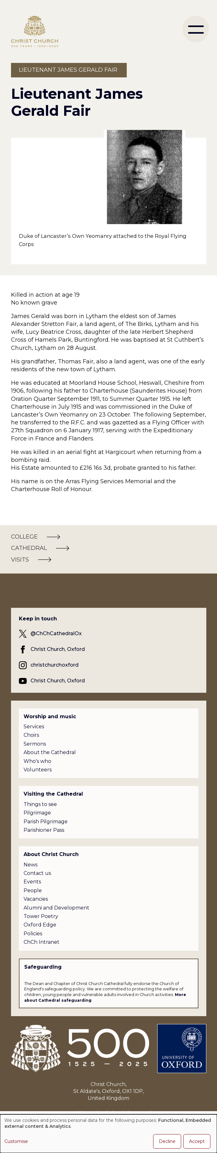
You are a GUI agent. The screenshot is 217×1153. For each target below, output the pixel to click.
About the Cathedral (50, 752)
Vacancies (36, 899)
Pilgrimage (37, 813)
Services (34, 727)
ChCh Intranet (41, 942)
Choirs (31, 735)
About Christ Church (51, 854)
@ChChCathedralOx (56, 633)
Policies (33, 934)
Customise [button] (16, 1141)
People (33, 890)
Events (32, 882)
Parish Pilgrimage (46, 822)
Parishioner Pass (44, 830)
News (30, 865)
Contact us (37, 873)
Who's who (37, 761)
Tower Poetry (41, 916)
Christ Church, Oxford (58, 649)
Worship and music (50, 716)
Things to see (40, 804)
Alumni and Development (56, 908)
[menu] (195, 29)
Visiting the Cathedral (53, 794)
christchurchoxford (55, 665)
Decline (167, 1141)
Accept (197, 1141)
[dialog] (108, 1133)
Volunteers (38, 770)
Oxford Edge (40, 925)
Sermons (35, 744)
